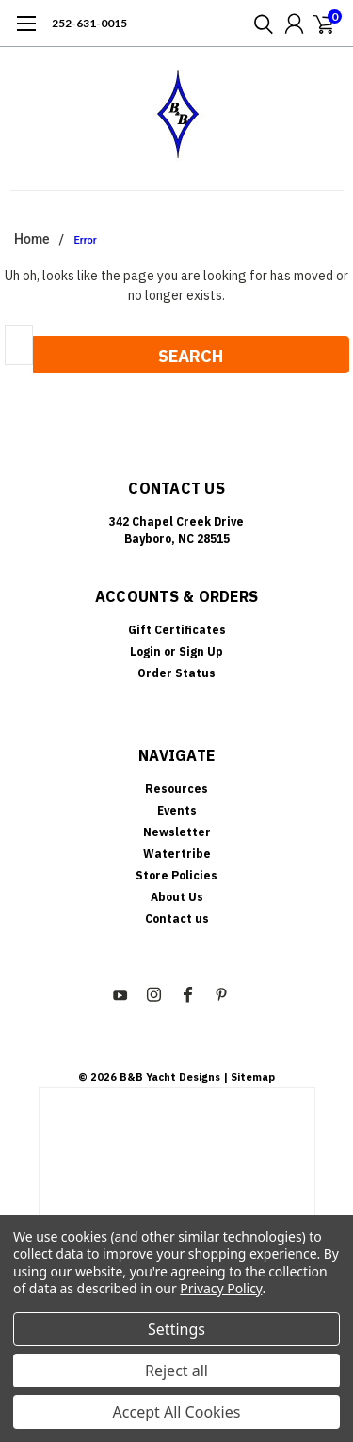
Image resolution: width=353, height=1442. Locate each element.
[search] (259, 23)
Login (145, 651)
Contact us (177, 918)
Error (85, 240)
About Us (177, 897)
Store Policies (176, 875)
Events (177, 810)
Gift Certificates (177, 630)
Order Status (176, 673)
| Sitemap (249, 1077)
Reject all (176, 1370)
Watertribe (177, 854)
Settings (176, 1329)
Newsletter (177, 832)
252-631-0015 (89, 23)
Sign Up (201, 651)
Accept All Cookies (177, 1412)
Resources (176, 789)
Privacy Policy (221, 1288)
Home (32, 238)
